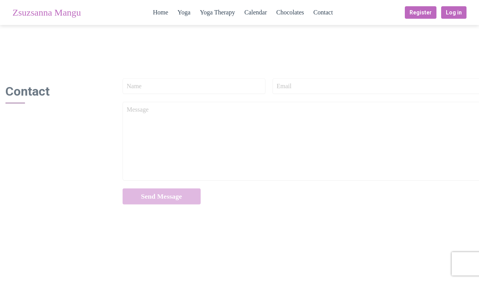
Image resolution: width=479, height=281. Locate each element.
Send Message (161, 198)
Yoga (184, 12)
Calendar (255, 12)
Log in (454, 12)
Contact (323, 12)
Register (421, 12)
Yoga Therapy (217, 12)
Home (160, 12)
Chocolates (290, 12)
